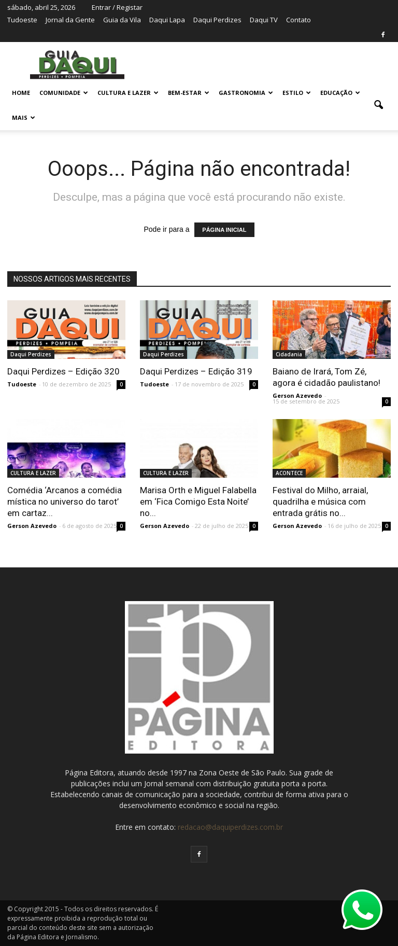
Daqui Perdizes (217, 19)
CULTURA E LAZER (128, 92)
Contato (298, 19)
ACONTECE (289, 473)
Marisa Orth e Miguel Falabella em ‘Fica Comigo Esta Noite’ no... (198, 501)
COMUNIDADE (63, 92)
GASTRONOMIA (246, 92)
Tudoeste (22, 19)
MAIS (23, 117)
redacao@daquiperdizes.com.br (230, 827)
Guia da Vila (122, 19)
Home (21, 92)
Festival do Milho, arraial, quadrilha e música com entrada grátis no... (320, 501)
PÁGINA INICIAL (224, 230)
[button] (378, 105)
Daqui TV (264, 19)
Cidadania (289, 354)
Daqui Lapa (167, 19)
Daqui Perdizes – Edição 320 (63, 371)
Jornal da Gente (70, 19)
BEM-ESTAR (188, 92)
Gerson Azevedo (297, 395)
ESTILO (296, 92)
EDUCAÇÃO (340, 92)
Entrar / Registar (117, 7)
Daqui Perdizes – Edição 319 (196, 371)
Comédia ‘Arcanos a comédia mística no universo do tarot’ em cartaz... (64, 501)
